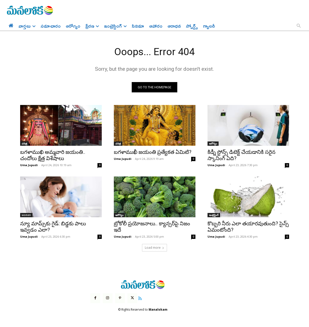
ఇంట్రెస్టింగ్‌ (214, 215)
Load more (154, 248)
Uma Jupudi (29, 165)
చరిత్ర (24, 144)
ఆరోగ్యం (213, 144)
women (26, 215)
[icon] (140, 298)
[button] (298, 26)
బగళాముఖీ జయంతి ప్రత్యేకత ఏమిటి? (152, 152)
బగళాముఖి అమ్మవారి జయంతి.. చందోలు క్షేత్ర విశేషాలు (52, 155)
